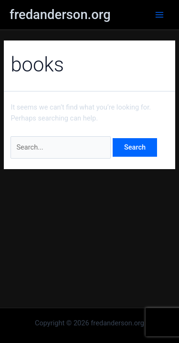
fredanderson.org (60, 14)
